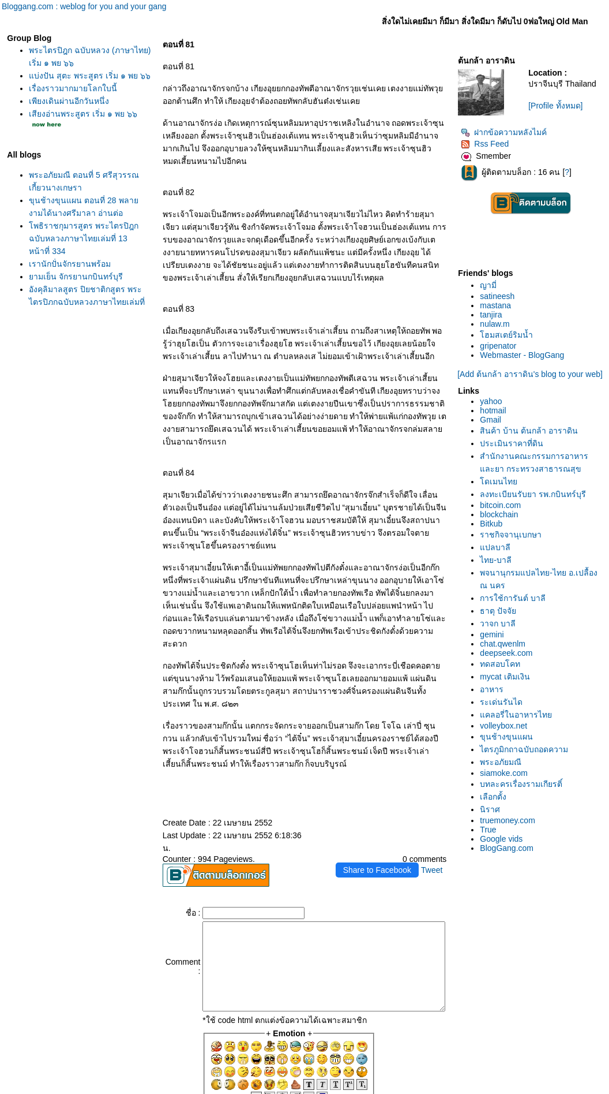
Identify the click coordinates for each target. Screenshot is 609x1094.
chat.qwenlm (525, 683)
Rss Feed (507, 148)
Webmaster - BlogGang (544, 359)
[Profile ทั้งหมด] (571, 115)
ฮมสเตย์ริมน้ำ (528, 339)
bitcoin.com (522, 544)
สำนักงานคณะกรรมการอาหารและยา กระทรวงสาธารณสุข (544, 482)
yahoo (513, 415)
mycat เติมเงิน (527, 715)
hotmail (515, 424)
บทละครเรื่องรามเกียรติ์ (543, 823)
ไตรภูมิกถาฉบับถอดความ (546, 788)
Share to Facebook (399, 793)
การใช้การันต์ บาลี (535, 637)
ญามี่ (510, 289)
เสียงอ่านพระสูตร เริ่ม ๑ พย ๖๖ (80, 126)
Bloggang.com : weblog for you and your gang (84, 6)
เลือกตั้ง (515, 836)
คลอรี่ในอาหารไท (538, 754)
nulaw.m (517, 328)
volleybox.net (526, 765)
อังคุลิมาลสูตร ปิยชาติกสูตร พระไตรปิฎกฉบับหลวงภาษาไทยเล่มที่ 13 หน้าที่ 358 (84, 314)
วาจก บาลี (520, 662)
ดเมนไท (521, 508)
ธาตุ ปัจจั (520, 650)
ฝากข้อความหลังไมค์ (526, 136)
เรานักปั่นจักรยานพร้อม (67, 276)
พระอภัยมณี (523, 801)
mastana (517, 310)
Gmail (513, 433)
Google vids (523, 878)
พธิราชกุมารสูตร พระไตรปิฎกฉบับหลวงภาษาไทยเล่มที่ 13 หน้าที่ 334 (81, 251)
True (510, 868)
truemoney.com (529, 859)
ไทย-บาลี (518, 599)
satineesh (519, 300)
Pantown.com (147, 1087)
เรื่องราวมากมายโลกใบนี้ (70, 101)
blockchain (521, 553)
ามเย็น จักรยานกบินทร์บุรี (73, 289)
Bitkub (513, 562)
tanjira (513, 319)
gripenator (520, 350)
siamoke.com (526, 812)
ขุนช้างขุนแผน (528, 776)
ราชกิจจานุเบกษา (533, 573)
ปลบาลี (517, 586)
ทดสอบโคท (522, 703)
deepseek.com (528, 692)
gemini (514, 673)
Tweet (453, 793)
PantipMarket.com (83, 1087)
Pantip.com (24, 1087)
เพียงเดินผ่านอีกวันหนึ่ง (66, 113)
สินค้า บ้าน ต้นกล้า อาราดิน (551, 444)
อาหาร (514, 728)
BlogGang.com (529, 887)
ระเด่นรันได (523, 741)
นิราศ (512, 848)
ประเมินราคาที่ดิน (534, 457)
